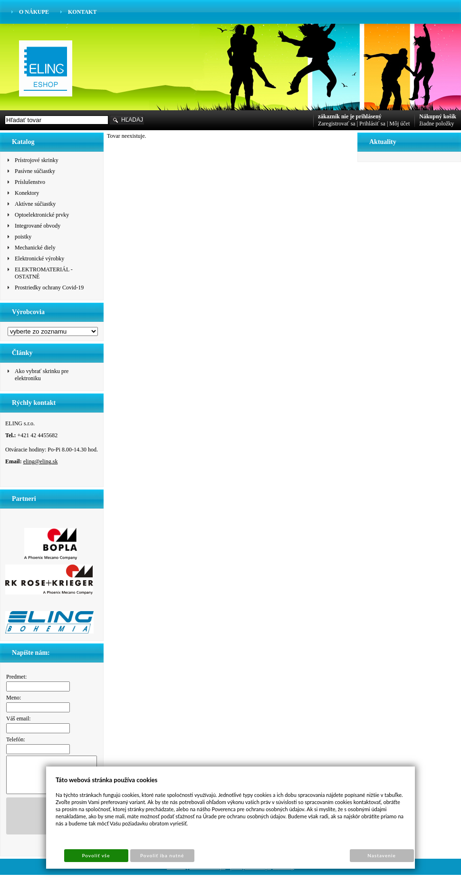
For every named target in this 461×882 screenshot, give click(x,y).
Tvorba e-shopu (208, 874)
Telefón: (15, 739)
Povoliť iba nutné (162, 855)
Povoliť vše (96, 855)
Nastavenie (381, 855)
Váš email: (18, 718)
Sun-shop (283, 874)
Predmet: (16, 676)
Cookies (176, 874)
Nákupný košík (437, 116)
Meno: (13, 697)
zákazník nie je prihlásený (350, 116)
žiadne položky (436, 123)
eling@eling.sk (40, 461)
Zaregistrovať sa (336, 123)
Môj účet (399, 123)
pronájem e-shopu (250, 874)
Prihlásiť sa (372, 123)
